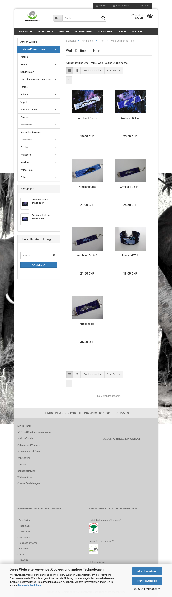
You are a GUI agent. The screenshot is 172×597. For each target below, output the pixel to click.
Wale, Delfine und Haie (32, 49)
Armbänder (25, 31)
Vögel (23, 102)
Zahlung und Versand (28, 445)
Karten (121, 31)
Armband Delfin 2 (87, 255)
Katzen (24, 56)
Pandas (24, 117)
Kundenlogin (121, 5)
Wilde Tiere (26, 169)
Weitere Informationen (147, 589)
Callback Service (26, 470)
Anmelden (39, 264)
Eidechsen (26, 139)
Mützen (64, 31)
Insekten (25, 162)
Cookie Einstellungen (28, 483)
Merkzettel (142, 5)
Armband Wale (130, 255)
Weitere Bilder (24, 477)
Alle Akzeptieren (147, 571)
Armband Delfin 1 (130, 186)
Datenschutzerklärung (30, 585)
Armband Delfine (130, 118)
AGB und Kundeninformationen (34, 432)
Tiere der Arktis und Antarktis (36, 79)
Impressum (23, 458)
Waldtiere (25, 154)
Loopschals (45, 31)
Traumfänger (83, 31)
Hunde (23, 64)
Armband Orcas (87, 118)
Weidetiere (26, 124)
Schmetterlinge (28, 109)
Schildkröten (27, 71)
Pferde (24, 86)
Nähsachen (104, 31)
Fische (24, 147)
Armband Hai (87, 323)
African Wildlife (28, 41)
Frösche (24, 94)
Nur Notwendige (147, 580)
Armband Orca (87, 186)
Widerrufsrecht (25, 438)
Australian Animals (30, 132)
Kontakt (21, 464)
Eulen (23, 177)
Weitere (137, 31)
